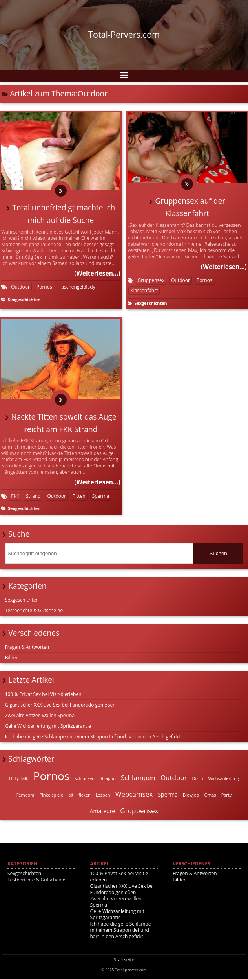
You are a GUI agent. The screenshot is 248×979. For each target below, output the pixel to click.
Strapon (108, 778)
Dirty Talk (18, 778)
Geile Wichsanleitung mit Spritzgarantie (48, 726)
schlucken (85, 778)
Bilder (11, 657)
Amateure (102, 811)
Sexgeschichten (24, 299)
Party (226, 795)
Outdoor (20, 286)
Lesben (103, 795)
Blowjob (191, 795)
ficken (84, 795)
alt (70, 795)
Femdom (25, 795)
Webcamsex (134, 794)
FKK (15, 496)
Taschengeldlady (77, 286)
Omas (210, 795)
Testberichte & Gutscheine (34, 610)
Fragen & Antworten (27, 647)
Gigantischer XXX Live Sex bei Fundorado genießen (60, 704)
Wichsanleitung (223, 778)
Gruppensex (151, 280)
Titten (79, 496)
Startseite (123, 959)
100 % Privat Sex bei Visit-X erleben (43, 694)
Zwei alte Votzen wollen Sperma (40, 715)
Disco (197, 778)
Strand (33, 496)
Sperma (100, 496)
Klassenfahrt (144, 290)
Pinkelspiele (51, 795)
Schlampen (138, 777)
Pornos (44, 286)
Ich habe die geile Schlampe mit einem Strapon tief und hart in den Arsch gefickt (93, 736)
